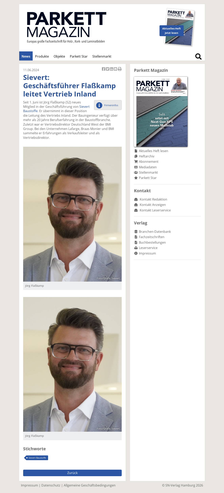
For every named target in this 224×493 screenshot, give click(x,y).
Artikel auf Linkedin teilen (112, 69)
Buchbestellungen (152, 242)
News (26, 56)
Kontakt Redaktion (153, 199)
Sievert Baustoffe (37, 457)
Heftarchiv (146, 156)
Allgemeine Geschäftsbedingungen (90, 485)
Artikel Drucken (120, 69)
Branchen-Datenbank (155, 231)
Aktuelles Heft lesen (153, 151)
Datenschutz (50, 485)
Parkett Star (79, 56)
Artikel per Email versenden (116, 69)
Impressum (147, 253)
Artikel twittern (108, 69)
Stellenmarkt (101, 56)
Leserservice (148, 248)
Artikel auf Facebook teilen (104, 69)
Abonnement (149, 161)
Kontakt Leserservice (155, 210)
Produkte (42, 56)
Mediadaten (148, 167)
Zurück (72, 473)
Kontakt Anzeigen (153, 204)
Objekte (59, 56)
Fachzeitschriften (151, 237)
